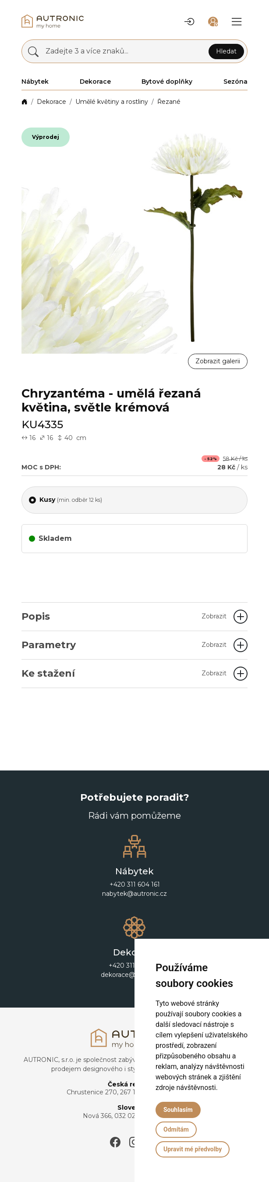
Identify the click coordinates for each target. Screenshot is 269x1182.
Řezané (169, 102)
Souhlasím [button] (178, 1109)
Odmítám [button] (176, 1129)
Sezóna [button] (235, 81)
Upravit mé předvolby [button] (192, 1149)
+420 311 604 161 (135, 884)
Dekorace (51, 102)
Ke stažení (124, 673)
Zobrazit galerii (217, 361)
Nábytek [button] (35, 81)
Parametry (124, 645)
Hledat (226, 51)
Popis (124, 616)
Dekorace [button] (95, 81)
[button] (189, 21)
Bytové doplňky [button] (167, 81)
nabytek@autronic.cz (134, 894)
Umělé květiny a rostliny (111, 102)
